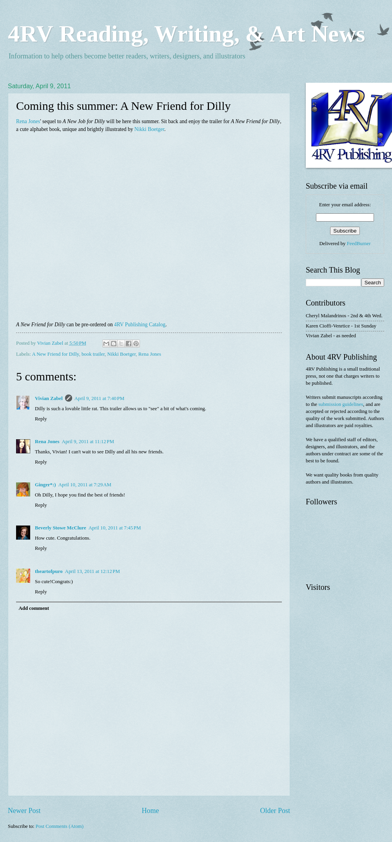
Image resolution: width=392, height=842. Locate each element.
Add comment (33, 608)
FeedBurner (359, 243)
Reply (41, 419)
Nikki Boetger (149, 129)
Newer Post (24, 811)
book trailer (93, 354)
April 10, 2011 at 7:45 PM (115, 528)
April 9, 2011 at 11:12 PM (88, 441)
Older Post (275, 811)
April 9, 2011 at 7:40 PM (99, 398)
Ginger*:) (45, 484)
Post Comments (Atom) (59, 826)
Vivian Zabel (49, 398)
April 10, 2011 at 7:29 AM (84, 484)
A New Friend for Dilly (55, 354)
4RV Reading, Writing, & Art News (186, 34)
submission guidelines (340, 404)
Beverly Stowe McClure (60, 528)
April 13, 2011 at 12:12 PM (92, 571)
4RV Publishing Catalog (139, 324)
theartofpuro (49, 571)
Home (150, 811)
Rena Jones (28, 121)
